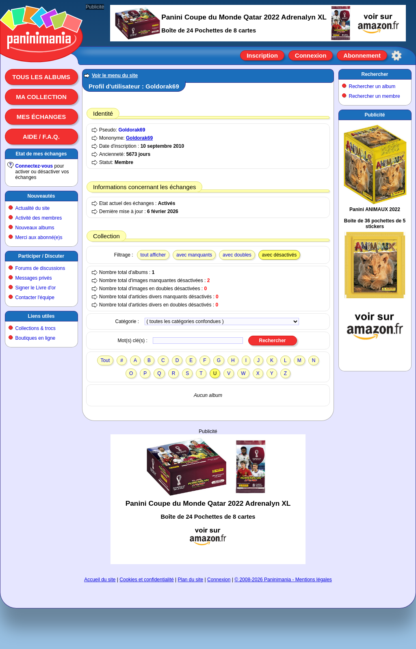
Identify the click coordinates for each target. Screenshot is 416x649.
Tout (105, 360)
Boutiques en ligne (35, 338)
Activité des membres (38, 218)
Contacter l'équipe (34, 297)
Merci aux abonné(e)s (39, 237)
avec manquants (194, 255)
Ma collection (41, 96)
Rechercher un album (372, 86)
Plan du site (191, 579)
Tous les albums (41, 76)
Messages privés (33, 278)
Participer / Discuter (41, 256)
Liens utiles (41, 316)
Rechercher (374, 74)
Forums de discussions (40, 268)
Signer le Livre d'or (35, 288)
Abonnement (362, 55)
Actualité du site (32, 208)
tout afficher (153, 255)
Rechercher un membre (374, 96)
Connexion (311, 55)
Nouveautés (41, 196)
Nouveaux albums (34, 228)
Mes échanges (41, 116)
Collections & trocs (35, 328)
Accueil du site (99, 579)
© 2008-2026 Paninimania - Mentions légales (283, 579)
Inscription (262, 55)
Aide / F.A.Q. (41, 136)
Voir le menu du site (115, 75)
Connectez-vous (34, 166)
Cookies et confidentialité (146, 579)
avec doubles (237, 255)
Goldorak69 (131, 130)
